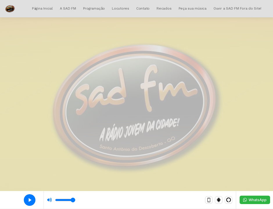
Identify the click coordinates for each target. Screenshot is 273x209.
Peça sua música (192, 8)
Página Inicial (42, 8)
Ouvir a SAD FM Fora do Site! (237, 8)
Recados (164, 8)
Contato (143, 8)
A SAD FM (68, 8)
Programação (94, 8)
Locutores (120, 8)
